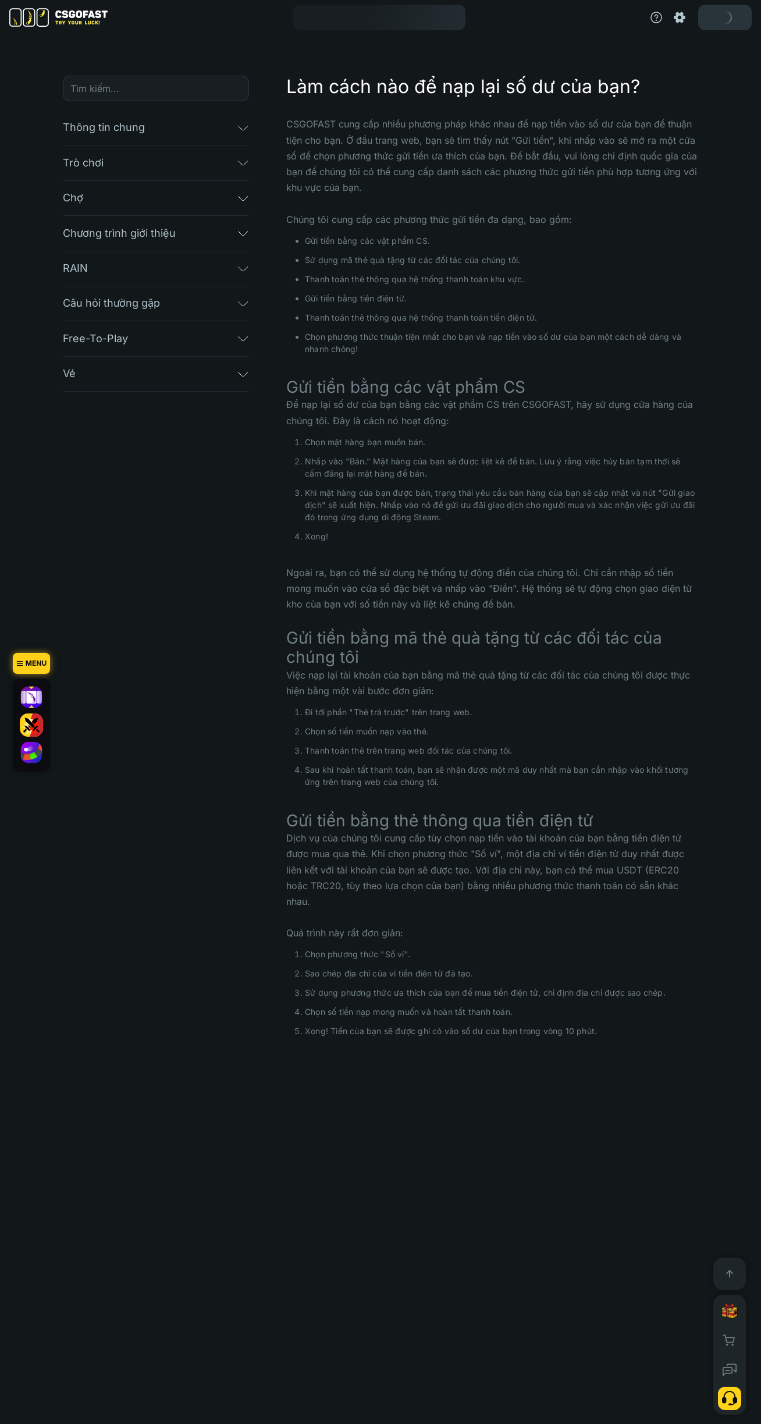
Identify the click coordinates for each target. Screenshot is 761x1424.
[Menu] (31, 663)
